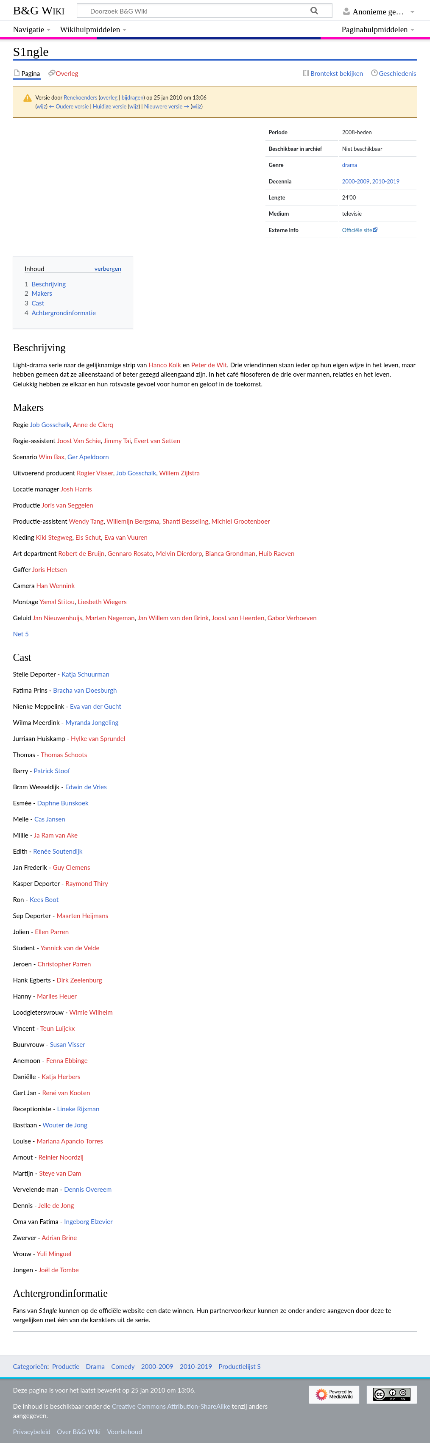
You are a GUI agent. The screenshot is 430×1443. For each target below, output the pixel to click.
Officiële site (357, 230)
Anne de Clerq (93, 424)
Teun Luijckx (57, 1028)
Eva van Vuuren (126, 537)
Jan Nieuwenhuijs (57, 618)
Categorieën (30, 1366)
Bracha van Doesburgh (85, 690)
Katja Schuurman (85, 674)
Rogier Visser (95, 473)
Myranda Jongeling (91, 722)
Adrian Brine (59, 1237)
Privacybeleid (31, 1431)
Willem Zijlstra (179, 473)
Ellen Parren (52, 931)
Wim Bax (51, 457)
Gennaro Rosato (130, 553)
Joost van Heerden (238, 618)
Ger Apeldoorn (88, 457)
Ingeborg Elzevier (88, 1221)
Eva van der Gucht (95, 706)
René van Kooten (66, 1092)
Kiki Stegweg (54, 537)
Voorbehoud (124, 1431)
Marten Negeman (109, 618)
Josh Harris (76, 489)
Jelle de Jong (56, 1205)
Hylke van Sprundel (98, 738)
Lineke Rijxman (78, 1109)
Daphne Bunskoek (63, 803)
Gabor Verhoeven (292, 618)
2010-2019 (386, 181)
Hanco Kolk (164, 365)
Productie (65, 1366)
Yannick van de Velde (69, 948)
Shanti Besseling (185, 521)
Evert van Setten (157, 440)
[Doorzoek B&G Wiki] (204, 10)
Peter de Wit (209, 365)
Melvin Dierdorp (179, 553)
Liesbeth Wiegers (102, 601)
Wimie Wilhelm (91, 1012)
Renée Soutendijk (57, 851)
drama (349, 164)
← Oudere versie (69, 106)
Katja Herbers (61, 1076)
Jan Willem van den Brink (173, 618)
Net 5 (20, 634)
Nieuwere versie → (166, 106)
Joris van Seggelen (67, 505)
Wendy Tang (86, 521)
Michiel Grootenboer (241, 521)
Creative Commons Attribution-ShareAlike (171, 1406)
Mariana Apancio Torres (69, 1141)
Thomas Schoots (64, 754)
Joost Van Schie (79, 440)
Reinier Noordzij (61, 1157)
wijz (41, 106)
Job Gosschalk (50, 424)
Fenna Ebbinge (67, 1060)
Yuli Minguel (54, 1253)
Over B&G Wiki (79, 1431)
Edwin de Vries (86, 787)
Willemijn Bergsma (132, 521)
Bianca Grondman (230, 553)
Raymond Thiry (86, 883)
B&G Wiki (38, 10)
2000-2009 (356, 181)
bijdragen (132, 97)
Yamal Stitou (57, 601)
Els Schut (88, 537)
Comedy (122, 1366)
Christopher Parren (64, 964)
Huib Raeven (277, 553)
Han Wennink (55, 585)
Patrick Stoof (52, 770)
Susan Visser (67, 1044)
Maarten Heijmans (82, 915)
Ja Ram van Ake (56, 835)
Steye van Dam (60, 1173)
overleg (108, 97)
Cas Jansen (49, 819)
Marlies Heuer (57, 996)
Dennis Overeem (88, 1189)
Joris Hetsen (49, 569)
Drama (95, 1366)
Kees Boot (44, 899)
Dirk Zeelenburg (79, 980)
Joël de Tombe (59, 1270)
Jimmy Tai (117, 440)
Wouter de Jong (64, 1125)
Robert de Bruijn (81, 553)
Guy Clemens (71, 867)
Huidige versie (109, 106)
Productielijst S (239, 1366)
